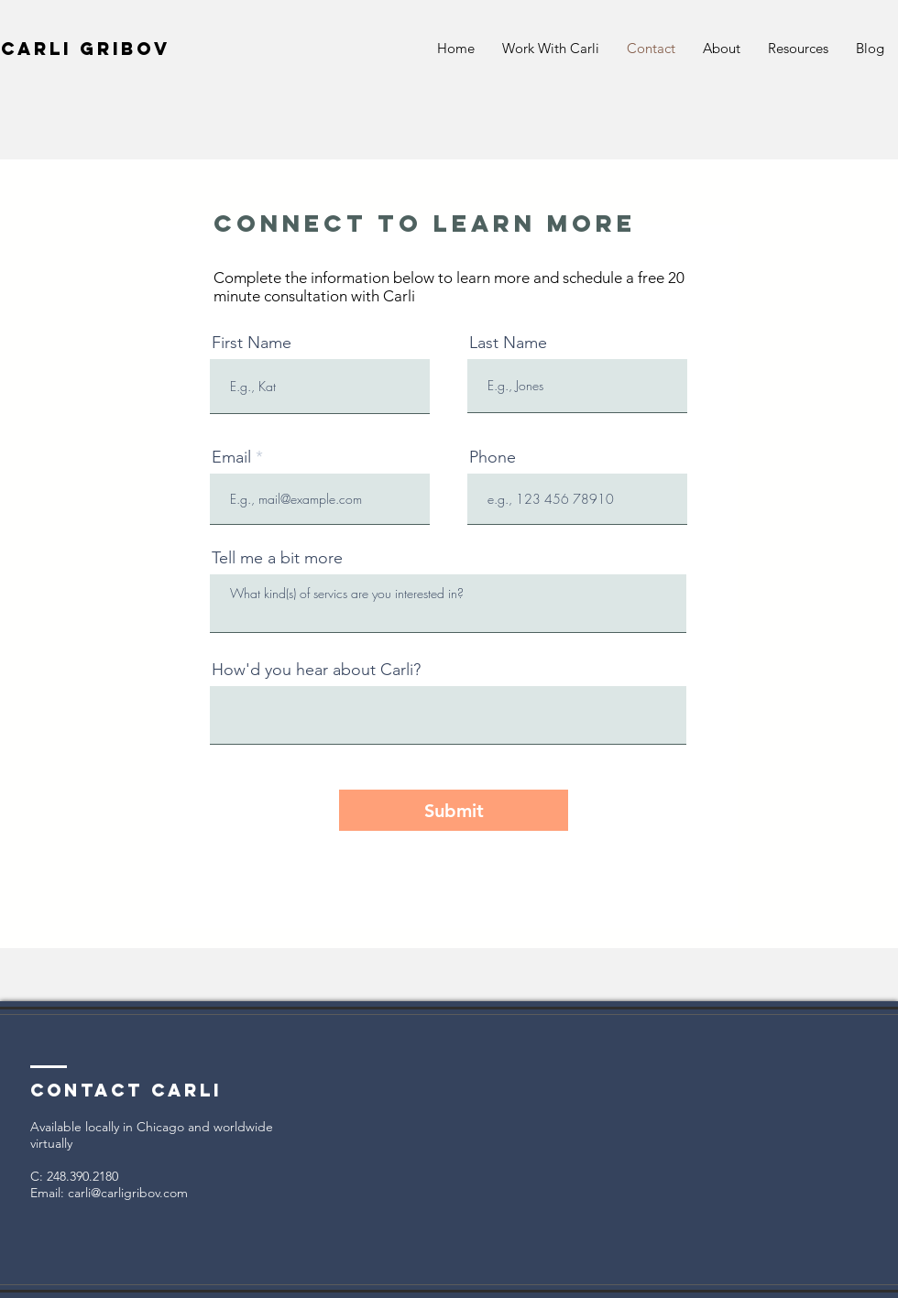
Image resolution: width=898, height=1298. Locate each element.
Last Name (508, 342)
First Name (251, 342)
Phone (492, 457)
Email (231, 457)
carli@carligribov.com (128, 1192)
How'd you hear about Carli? (316, 669)
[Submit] (453, 810)
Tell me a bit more (277, 558)
